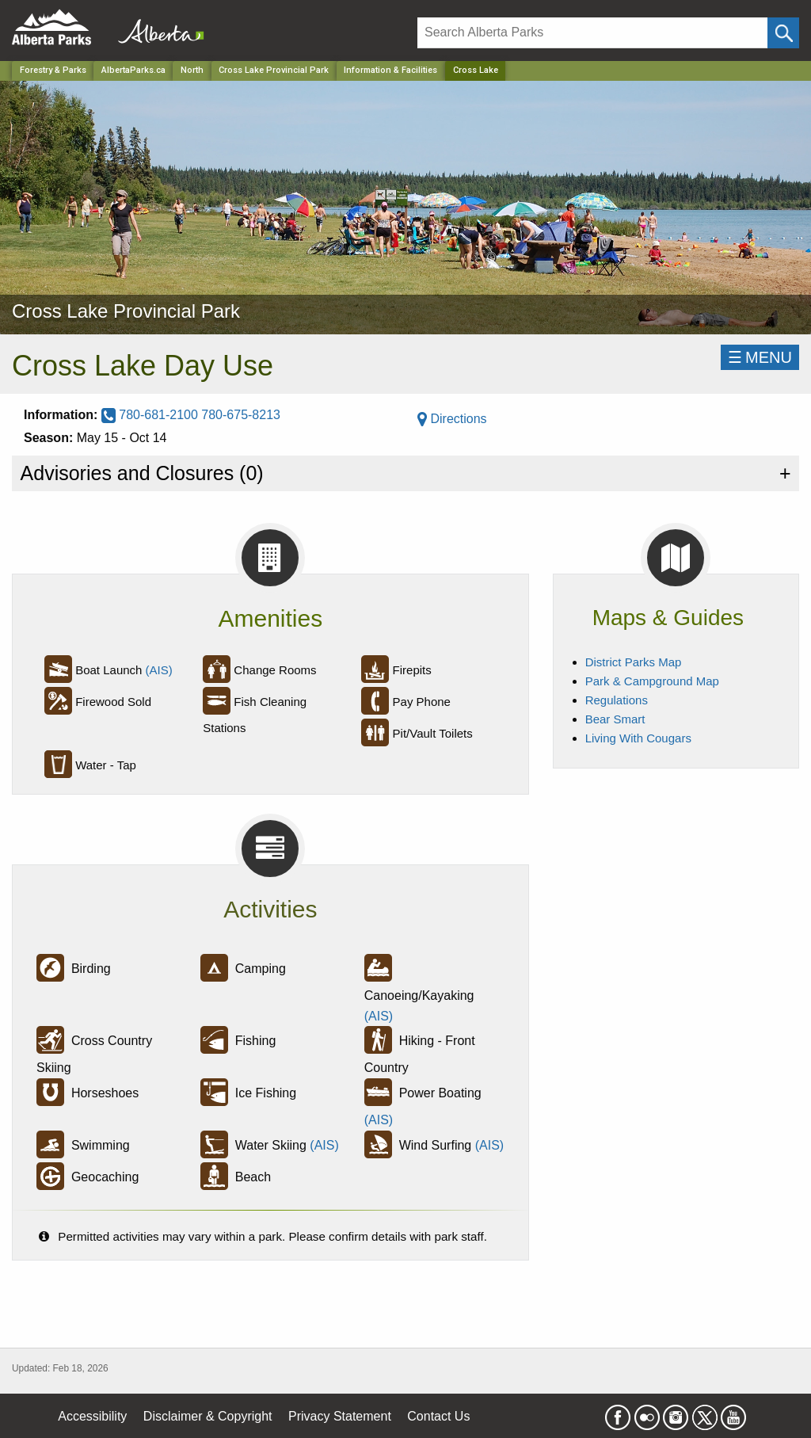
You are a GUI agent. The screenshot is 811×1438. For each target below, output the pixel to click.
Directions (452, 418)
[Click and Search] (783, 32)
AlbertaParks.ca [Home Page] (133, 70)
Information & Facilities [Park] (390, 70)
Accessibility (92, 1416)
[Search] (592, 32)
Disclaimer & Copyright (207, 1416)
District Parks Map (633, 662)
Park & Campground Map (652, 681)
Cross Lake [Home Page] (475, 70)
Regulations (616, 700)
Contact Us (438, 1416)
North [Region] (192, 70)
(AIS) (159, 670)
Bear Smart (615, 719)
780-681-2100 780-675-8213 (190, 414)
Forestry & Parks (53, 70)
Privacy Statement (339, 1416)
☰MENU (760, 357)
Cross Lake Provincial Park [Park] (274, 70)
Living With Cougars (638, 738)
